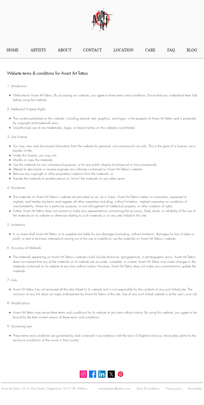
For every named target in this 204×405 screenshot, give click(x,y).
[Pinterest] (120, 374)
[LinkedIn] (102, 374)
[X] (111, 374)
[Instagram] (83, 374)
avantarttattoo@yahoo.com (114, 388)
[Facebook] (92, 374)
